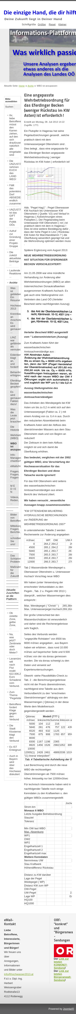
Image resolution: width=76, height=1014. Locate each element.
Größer (42, 24)
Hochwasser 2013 (14, 307)
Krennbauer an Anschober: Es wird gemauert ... (14, 323)
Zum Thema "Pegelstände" (14, 695)
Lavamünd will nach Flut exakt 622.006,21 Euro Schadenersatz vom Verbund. (14, 672)
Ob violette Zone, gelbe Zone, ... (13, 620)
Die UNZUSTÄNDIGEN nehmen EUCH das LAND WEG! (14, 170)
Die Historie (14, 428)
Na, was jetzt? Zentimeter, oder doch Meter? (14, 643)
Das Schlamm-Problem (14, 558)
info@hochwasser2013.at (18, 974)
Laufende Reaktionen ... (14, 273)
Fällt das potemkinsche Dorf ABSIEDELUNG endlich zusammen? (14, 194)
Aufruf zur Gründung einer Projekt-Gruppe (14, 238)
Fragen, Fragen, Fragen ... (14, 476)
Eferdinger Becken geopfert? (14, 383)
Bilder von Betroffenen (14, 517)
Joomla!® (68, 1008)
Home (22, 86)
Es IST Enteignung (14, 748)
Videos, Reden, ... (14, 500)
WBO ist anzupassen (14, 446)
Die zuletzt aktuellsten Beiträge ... (14, 258)
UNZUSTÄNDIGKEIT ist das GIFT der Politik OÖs (14, 217)
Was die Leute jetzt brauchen (14, 415)
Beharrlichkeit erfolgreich (14, 374)
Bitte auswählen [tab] (11, 100)
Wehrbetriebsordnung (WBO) (14, 437)
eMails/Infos (14, 466)
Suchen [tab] (9, 106)
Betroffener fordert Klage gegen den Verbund (14, 712)
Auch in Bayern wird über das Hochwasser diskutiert (14, 765)
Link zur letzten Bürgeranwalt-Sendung (62, 975)
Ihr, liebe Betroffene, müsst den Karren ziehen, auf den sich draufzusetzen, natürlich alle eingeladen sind (14, 135)
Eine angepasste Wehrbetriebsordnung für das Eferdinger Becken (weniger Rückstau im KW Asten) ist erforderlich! (47, 105)
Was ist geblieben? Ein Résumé (14, 294)
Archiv (31, 86)
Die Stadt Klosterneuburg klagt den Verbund (14, 733)
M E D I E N (13, 488)
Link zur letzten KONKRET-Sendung (61, 963)
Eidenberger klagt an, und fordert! (14, 360)
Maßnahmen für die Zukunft (14, 571)
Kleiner (62, 24)
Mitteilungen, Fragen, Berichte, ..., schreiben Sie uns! (14, 535)
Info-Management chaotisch (14, 457)
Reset (52, 24)
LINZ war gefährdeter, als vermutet (14, 343)
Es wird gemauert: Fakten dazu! (14, 398)
